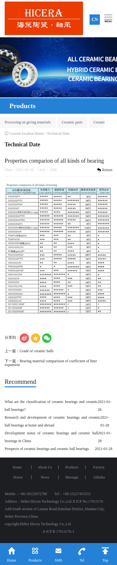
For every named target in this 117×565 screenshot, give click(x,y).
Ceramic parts (72, 122)
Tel (82, 552)
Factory (99, 467)
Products (71, 467)
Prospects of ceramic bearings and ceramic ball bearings (47, 449)
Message (71, 477)
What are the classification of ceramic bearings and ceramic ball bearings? (51, 406)
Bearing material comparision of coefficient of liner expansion (51, 363)
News (45, 477)
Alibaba (99, 477)
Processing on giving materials (28, 122)
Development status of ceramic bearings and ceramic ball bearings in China (51, 437)
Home (39, 133)
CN (94, 19)
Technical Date (58, 133)
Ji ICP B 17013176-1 (58, 531)
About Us (45, 467)
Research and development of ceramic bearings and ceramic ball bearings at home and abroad (52, 421)
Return (104, 170)
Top (105, 552)
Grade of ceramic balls (37, 351)
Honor (18, 477)
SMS (58, 552)
